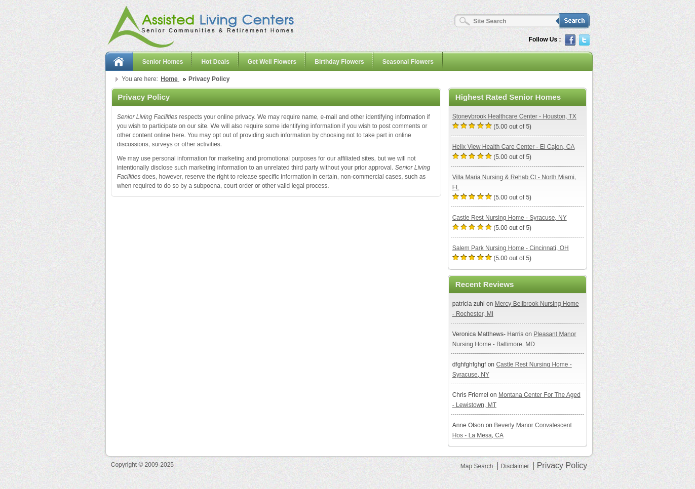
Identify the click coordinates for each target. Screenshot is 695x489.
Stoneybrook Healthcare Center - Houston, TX (514, 116)
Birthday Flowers (339, 61)
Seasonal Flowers (408, 61)
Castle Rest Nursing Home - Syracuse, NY (509, 217)
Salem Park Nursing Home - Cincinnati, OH (510, 248)
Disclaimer (515, 466)
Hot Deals (215, 61)
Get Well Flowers (272, 61)
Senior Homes (162, 61)
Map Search (476, 466)
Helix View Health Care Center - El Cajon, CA (513, 146)
